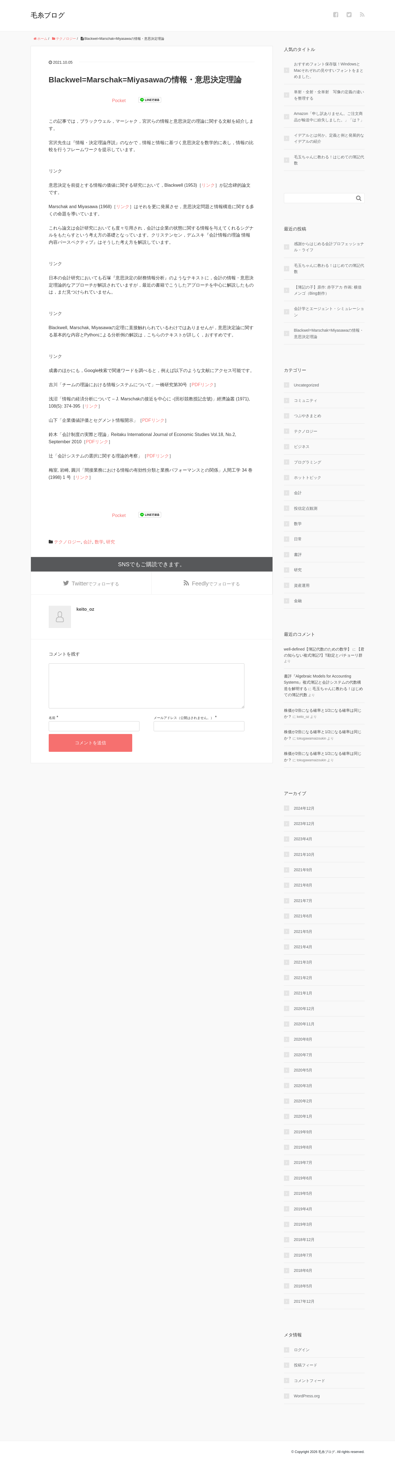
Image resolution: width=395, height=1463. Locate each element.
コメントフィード (309, 1380)
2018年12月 (304, 1239)
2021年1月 (303, 993)
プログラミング (307, 462)
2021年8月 (303, 885)
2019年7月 (303, 1162)
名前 (52, 728)
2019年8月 (303, 1147)
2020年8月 (303, 1039)
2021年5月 (303, 931)
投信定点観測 (305, 508)
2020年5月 (303, 1070)
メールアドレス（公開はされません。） (184, 728)
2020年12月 (304, 1008)
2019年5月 (303, 1193)
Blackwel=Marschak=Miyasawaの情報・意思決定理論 (329, 333)
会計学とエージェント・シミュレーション (329, 311)
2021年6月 (303, 916)
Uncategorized (306, 385)
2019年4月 (303, 1209)
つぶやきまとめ (307, 415)
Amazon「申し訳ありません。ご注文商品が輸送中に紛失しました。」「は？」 (329, 116)
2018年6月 (303, 1270)
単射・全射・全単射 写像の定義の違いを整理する (329, 95)
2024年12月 (304, 808)
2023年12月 (304, 823)
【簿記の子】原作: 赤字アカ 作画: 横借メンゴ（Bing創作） (328, 290)
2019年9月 (303, 1132)
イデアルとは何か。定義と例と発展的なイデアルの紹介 (329, 138)
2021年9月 (303, 870)
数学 (99, 542)
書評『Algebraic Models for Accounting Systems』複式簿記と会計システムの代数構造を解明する (322, 682)
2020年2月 (303, 1101)
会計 (87, 542)
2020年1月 (303, 1116)
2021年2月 (303, 978)
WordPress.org (307, 1396)
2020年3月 (303, 1085)
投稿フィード (305, 1365)
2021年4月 (303, 947)
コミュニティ (305, 400)
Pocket (119, 100)
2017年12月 (304, 1301)
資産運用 (302, 585)
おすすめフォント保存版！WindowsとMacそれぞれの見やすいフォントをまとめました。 (329, 70)
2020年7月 (303, 1055)
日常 (298, 539)
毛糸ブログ (48, 15)
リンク (208, 185)
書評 (298, 554)
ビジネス (302, 446)
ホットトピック (307, 477)
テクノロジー (67, 542)
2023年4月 (303, 839)
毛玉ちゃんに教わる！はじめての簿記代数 (329, 160)
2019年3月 (303, 1224)
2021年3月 (303, 962)
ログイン (302, 1350)
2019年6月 (303, 1178)
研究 (110, 542)
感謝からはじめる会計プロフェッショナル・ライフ (329, 247)
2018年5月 (303, 1286)
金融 (298, 600)
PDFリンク (203, 384)
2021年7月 (303, 900)
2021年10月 (304, 854)
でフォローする (95, 584)
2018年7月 (303, 1255)
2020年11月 (304, 1024)
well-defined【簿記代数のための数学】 (318, 649)
